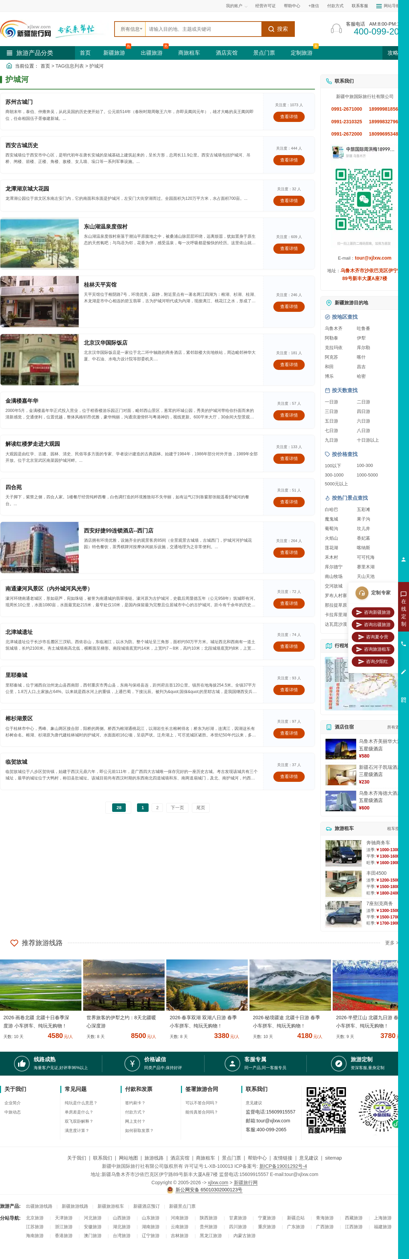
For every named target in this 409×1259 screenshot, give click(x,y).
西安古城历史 (21, 145)
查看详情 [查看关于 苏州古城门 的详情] (289, 116)
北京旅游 (35, 1217)
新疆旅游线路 (75, 1206)
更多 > (392, 942)
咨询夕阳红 (373, 661)
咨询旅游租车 (373, 649)
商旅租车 (189, 53)
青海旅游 (325, 1217)
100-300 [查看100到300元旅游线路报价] (365, 465)
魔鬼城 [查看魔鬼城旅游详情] (331, 519)
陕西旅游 (208, 1217)
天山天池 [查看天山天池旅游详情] (366, 576)
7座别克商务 (379, 903)
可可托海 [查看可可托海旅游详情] (366, 557)
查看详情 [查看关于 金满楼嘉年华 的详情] (289, 415)
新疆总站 (296, 1217)
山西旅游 (122, 1217)
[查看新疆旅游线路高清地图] (365, 683)
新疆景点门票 (182, 1206)
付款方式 (335, 5)
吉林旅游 (179, 1235)
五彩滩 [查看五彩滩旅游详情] (363, 509)
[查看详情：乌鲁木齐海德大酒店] (341, 801)
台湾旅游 (122, 1235)
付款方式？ (135, 1112)
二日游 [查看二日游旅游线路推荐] (363, 401)
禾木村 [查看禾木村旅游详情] (331, 557)
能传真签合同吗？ (201, 1112)
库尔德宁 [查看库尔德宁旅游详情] (334, 566)
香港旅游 (64, 1235)
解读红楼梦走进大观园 (32, 444)
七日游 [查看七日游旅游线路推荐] (331, 430)
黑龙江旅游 (211, 1235)
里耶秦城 (16, 675)
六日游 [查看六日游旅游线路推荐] (363, 421)
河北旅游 (93, 1217)
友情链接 (282, 1158)
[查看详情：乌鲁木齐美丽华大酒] (341, 749)
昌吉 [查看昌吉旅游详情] (361, 366)
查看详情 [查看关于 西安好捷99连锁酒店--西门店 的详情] (289, 552)
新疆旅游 (114, 53)
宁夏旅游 (267, 1217)
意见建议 (254, 1103)
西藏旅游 (354, 1217)
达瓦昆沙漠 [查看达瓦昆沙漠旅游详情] (336, 624)
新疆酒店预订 (146, 1206)
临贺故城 (16, 762)
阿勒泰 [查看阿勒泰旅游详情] (331, 338)
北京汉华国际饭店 (105, 343)
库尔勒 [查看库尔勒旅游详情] (363, 347)
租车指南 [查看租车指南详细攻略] (395, 828)
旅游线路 (154, 1158)
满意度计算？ (77, 1130)
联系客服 (360, 5)
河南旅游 (179, 1217)
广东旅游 (296, 1226)
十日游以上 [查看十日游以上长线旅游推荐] (368, 440)
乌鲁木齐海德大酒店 (380, 793)
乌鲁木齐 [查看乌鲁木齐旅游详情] (334, 328)
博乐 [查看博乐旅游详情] (329, 376)
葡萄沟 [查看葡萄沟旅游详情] (331, 528)
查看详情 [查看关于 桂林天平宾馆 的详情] (289, 306)
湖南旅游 (151, 1226)
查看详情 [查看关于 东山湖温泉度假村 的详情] (289, 248)
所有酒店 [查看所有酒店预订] (395, 727)
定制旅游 (302, 53)
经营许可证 (265, 5)
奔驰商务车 (378, 842)
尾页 (200, 807)
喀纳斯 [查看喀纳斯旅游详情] (363, 547)
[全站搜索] (203, 29)
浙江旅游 (64, 1226)
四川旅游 (238, 1226)
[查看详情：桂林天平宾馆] (39, 301)
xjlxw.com (218, 1182)
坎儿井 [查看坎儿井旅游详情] (363, 528)
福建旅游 (383, 1226)
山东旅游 (151, 1217)
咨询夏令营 (373, 637)
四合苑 (13, 487)
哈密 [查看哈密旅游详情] (361, 376)
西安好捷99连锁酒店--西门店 (118, 531)
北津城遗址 (19, 632)
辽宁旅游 (151, 1235)
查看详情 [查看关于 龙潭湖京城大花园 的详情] (289, 200)
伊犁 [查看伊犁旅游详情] (361, 338)
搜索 (278, 29)
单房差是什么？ (79, 1112)
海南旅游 (35, 1235)
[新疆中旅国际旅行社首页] (54, 29)
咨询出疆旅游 (373, 624)
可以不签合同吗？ (201, 1103)
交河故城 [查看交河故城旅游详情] (334, 586)
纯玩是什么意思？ (81, 1103)
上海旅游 (383, 1217)
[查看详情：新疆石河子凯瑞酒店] (341, 775)
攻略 (396, 53)
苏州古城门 (19, 102)
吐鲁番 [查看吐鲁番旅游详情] (363, 328)
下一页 (177, 807)
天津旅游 (64, 1217)
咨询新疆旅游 (373, 612)
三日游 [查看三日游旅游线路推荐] (331, 411)
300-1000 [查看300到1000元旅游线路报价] (334, 475)
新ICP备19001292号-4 (283, 1166)
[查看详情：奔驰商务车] (343, 853)
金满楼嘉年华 (21, 401)
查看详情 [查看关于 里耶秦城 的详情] (289, 689)
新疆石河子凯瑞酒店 (380, 767)
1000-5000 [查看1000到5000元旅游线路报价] (367, 475)
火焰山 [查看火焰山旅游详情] (331, 538)
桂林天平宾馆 (100, 285)
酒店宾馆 (227, 53)
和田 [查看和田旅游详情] (329, 366)
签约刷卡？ (135, 1103)
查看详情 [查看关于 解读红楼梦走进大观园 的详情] (289, 458)
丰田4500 (376, 873)
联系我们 (102, 1158)
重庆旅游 (267, 1226)
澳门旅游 (93, 1235)
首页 (85, 53)
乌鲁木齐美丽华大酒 (380, 741)
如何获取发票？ (139, 1130)
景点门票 (264, 53)
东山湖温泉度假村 (105, 227)
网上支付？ (135, 1121)
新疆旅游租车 (110, 1206)
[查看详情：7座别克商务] (343, 914)
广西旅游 (325, 1226)
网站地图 (128, 1158)
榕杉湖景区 (19, 718)
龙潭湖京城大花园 (27, 189)
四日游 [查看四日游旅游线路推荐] (363, 411)
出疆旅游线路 (39, 1206)
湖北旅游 (122, 1226)
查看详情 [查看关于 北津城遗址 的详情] (289, 646)
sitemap (333, 1158)
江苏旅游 (35, 1226)
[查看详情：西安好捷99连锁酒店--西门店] (39, 547)
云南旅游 (179, 1226)
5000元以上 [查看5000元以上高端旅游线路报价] (336, 483)
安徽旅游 (93, 1226)
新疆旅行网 (246, 1182)
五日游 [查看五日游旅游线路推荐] (331, 421)
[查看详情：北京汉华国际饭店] (39, 359)
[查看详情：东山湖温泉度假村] (39, 243)
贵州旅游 (208, 1226)
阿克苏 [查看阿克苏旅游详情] (331, 357)
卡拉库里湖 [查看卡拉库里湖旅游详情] (336, 614)
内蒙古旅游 (244, 1235)
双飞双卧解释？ (79, 1121)
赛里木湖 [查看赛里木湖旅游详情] (366, 566)
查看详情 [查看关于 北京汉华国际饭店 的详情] (289, 364)
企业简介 (12, 1103)
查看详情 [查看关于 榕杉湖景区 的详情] (289, 733)
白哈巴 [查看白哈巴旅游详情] (331, 509)
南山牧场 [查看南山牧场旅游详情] (334, 576)
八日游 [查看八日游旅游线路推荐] (363, 430)
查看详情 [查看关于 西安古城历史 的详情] (289, 160)
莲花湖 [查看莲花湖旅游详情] (331, 547)
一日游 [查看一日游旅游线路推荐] (331, 401)
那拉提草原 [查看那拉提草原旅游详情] (336, 605)
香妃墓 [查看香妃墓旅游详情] (363, 538)
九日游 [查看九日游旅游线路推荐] (331, 440)
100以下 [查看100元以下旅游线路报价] (333, 465)
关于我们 (76, 1158)
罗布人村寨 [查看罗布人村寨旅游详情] (336, 595)
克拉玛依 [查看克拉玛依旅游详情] (334, 347)
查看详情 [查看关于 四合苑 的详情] (289, 501)
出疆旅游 (152, 53)
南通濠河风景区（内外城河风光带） (49, 589)
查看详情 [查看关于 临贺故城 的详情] (289, 776)
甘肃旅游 (238, 1217)
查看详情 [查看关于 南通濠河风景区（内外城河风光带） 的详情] (289, 603)
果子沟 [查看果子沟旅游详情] (363, 519)
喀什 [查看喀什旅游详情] (361, 357)
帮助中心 (292, 5)
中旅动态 (12, 1112)
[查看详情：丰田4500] (343, 884)
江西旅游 (354, 1226)
